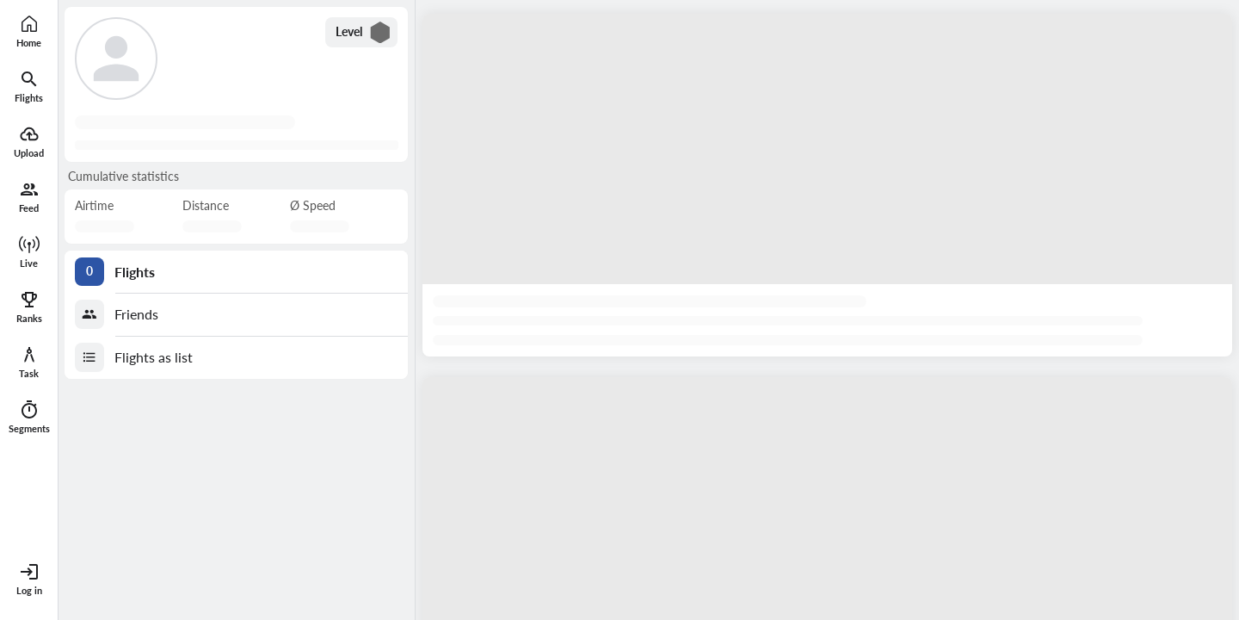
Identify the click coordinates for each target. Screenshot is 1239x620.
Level (363, 33)
